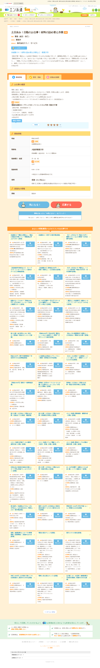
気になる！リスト (13, 15)
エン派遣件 (8, 3)
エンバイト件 (18, 3)
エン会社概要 (63, 641)
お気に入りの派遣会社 (46, 15)
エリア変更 (33, 9)
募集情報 (19, 77)
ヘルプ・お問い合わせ (73, 5)
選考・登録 (37, 77)
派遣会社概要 (54, 77)
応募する (66, 204)
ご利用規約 (40, 641)
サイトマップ (83, 6)
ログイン (92, 15)
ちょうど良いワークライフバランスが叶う (14, 6)
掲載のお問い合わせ (92, 6)
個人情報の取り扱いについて (28, 641)
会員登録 (84, 15)
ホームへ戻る (51, 612)
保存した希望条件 (30, 15)
